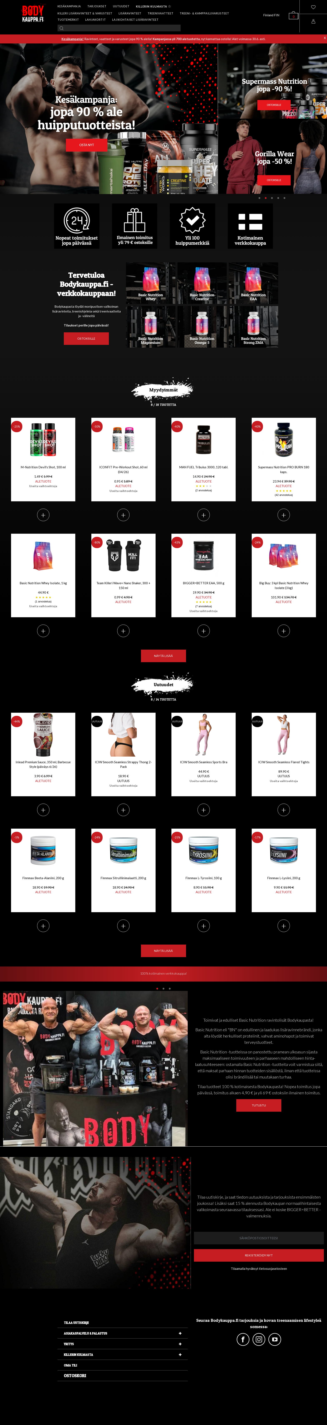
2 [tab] (266, 198)
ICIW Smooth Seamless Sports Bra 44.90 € (203, 771)
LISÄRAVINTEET (130, 13)
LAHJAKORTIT (95, 19)
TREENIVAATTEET (161, 13)
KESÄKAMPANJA (69, 6)
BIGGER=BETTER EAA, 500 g (204, 597)
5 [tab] (284, 198)
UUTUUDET (121, 6)
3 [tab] (272, 198)
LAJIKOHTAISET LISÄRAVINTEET (135, 19)
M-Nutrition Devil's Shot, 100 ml (43, 476)
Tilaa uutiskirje (76, 1323)
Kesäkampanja (72, 39)
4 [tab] (278, 198)
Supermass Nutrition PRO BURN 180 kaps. (284, 481)
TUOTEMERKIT (68, 19)
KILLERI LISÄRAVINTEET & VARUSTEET (85, 13)
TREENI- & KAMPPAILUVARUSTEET (204, 13)
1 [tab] (259, 198)
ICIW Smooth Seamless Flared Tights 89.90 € (283, 771)
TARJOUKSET (97, 6)
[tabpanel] (163, 975)
